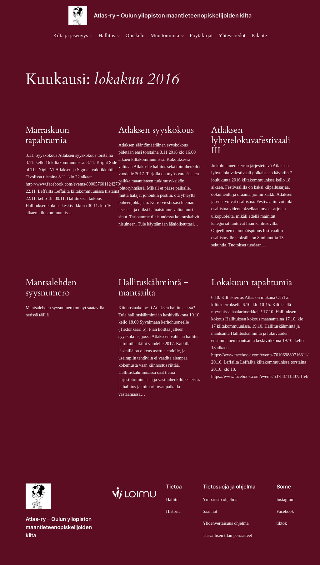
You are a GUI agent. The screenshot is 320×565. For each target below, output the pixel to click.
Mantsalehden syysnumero (51, 287)
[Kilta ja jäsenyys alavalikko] (72, 35)
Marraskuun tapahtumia (47, 135)
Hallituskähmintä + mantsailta (153, 287)
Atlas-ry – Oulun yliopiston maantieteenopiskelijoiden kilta (173, 15)
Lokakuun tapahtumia (251, 282)
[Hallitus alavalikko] (108, 35)
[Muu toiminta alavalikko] (167, 35)
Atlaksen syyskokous (156, 130)
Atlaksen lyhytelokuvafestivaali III (250, 140)
